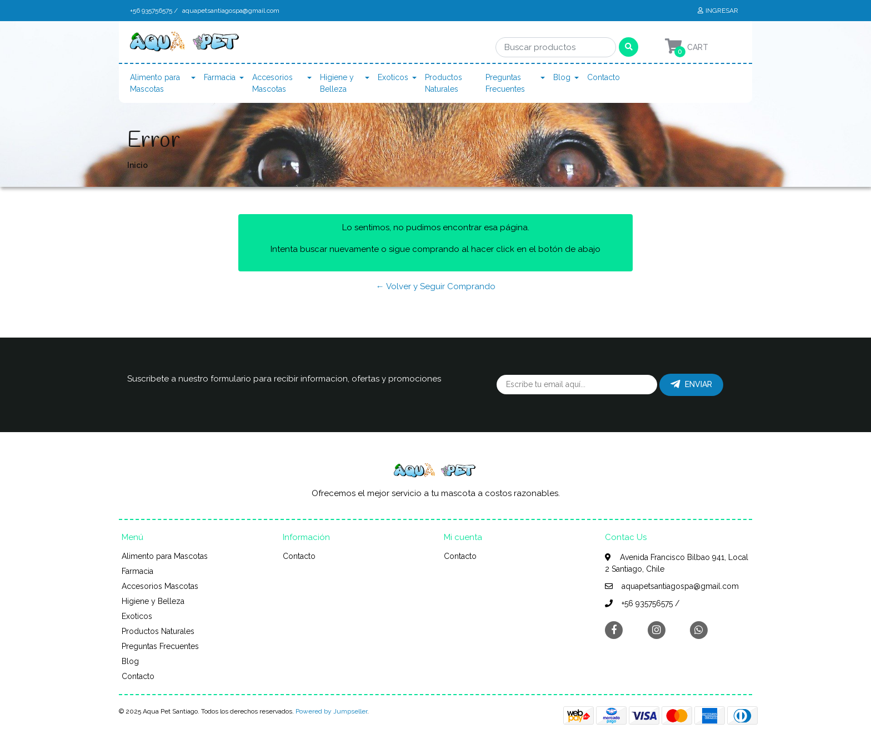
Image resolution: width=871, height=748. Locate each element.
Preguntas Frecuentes (505, 83)
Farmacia (220, 77)
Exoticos (393, 77)
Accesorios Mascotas (272, 83)
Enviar (691, 384)
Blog (561, 77)
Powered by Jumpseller (331, 711)
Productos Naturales (443, 83)
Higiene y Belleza (337, 83)
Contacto (603, 77)
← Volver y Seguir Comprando (435, 286)
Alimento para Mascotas (155, 83)
